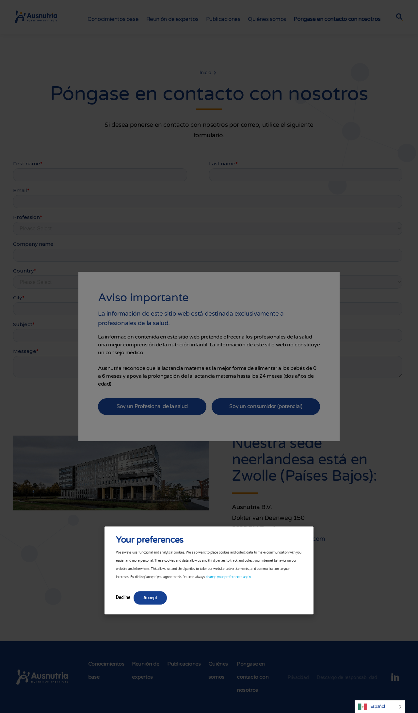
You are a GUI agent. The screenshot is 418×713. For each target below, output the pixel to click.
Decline (123, 597)
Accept (150, 597)
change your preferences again (228, 577)
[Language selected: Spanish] (380, 706)
